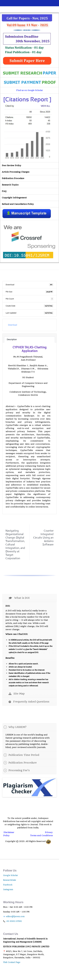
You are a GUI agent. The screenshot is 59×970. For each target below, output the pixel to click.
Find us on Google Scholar (29, 90)
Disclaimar (9, 832)
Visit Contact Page (11, 962)
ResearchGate (9, 880)
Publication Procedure (13, 178)
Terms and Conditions (41, 835)
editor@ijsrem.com (15, 916)
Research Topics (10, 185)
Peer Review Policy (11, 165)
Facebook (7, 885)
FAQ (4, 191)
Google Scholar (10, 875)
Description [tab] (12, 339)
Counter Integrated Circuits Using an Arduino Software (43, 537)
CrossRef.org (20, 649)
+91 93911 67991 (14, 921)
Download (12, 325)
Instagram (8, 889)
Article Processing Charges (15, 172)
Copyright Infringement (14, 197)
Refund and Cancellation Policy (18, 204)
